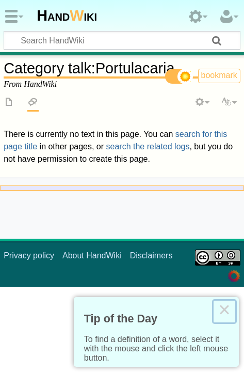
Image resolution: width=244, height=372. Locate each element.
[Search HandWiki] (122, 40)
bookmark (219, 75)
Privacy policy (29, 255)
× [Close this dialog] (224, 311)
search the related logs (148, 146)
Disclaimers (151, 255)
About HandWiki (92, 255)
